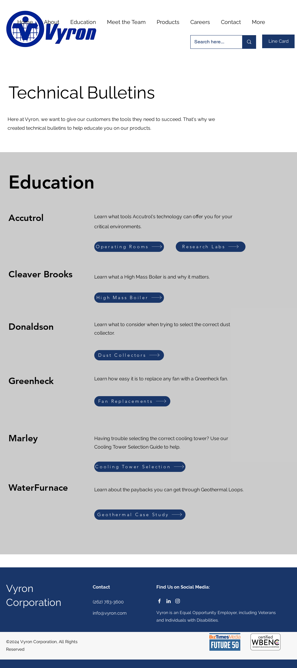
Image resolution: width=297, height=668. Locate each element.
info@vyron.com (110, 613)
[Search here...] (211, 41)
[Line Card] (278, 41)
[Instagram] (178, 601)
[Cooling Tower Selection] (139, 467)
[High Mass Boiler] (129, 297)
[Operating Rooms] (129, 247)
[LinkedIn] (168, 601)
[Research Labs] (210, 247)
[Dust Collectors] (129, 355)
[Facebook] (159, 601)
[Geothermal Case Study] (139, 514)
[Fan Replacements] (132, 401)
